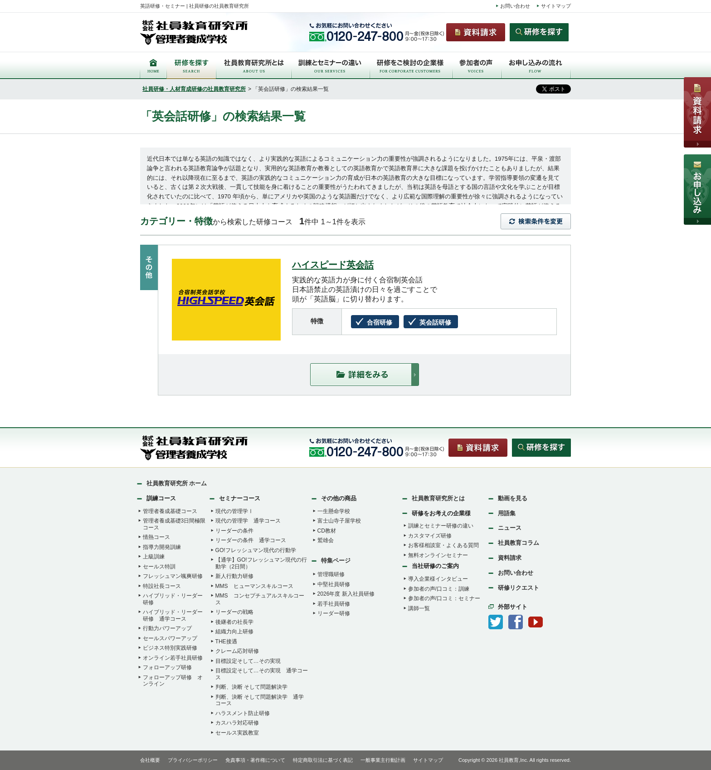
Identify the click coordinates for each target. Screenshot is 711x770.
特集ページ (336, 560)
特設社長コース (162, 586)
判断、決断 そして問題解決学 (251, 687)
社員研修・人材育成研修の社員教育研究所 (194, 89)
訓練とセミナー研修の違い (440, 526)
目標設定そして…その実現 (248, 661)
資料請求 (509, 557)
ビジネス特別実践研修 (170, 648)
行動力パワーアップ (167, 628)
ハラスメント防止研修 (242, 713)
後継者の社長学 (234, 622)
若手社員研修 (333, 604)
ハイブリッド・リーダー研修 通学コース (173, 615)
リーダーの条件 (234, 531)
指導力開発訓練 (162, 547)
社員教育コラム (518, 542)
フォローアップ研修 (167, 667)
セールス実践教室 (237, 733)
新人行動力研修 (234, 576)
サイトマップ (556, 6)
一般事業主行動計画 (382, 760)
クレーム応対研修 (237, 651)
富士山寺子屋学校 (339, 521)
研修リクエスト (518, 587)
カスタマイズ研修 (430, 536)
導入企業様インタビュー (438, 579)
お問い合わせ (515, 6)
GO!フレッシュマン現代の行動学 (255, 550)
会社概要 (150, 760)
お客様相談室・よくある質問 (443, 545)
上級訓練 (154, 556)
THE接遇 (226, 641)
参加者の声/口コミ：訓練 (438, 589)
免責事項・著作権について (255, 760)
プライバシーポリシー (193, 760)
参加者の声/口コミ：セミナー (444, 598)
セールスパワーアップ (170, 638)
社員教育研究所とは (438, 498)
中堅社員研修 (333, 584)
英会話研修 (435, 322)
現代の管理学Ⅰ (234, 511)
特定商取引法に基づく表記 (323, 760)
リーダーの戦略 (234, 612)
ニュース (509, 527)
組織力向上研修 (234, 631)
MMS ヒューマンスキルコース (254, 586)
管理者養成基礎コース (170, 511)
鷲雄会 (325, 540)
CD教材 (326, 531)
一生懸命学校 (333, 511)
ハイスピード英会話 (333, 265)
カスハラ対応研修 (237, 723)
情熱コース (156, 537)
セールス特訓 (159, 566)
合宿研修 (379, 322)
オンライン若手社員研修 (173, 658)
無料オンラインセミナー (438, 555)
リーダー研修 (333, 613)
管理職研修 (331, 574)
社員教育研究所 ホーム (176, 483)
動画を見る (512, 498)
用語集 (507, 513)
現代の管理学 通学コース (248, 521)
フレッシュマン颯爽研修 (173, 576)
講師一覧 (419, 608)
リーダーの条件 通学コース (250, 540)
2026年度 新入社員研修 (346, 594)
